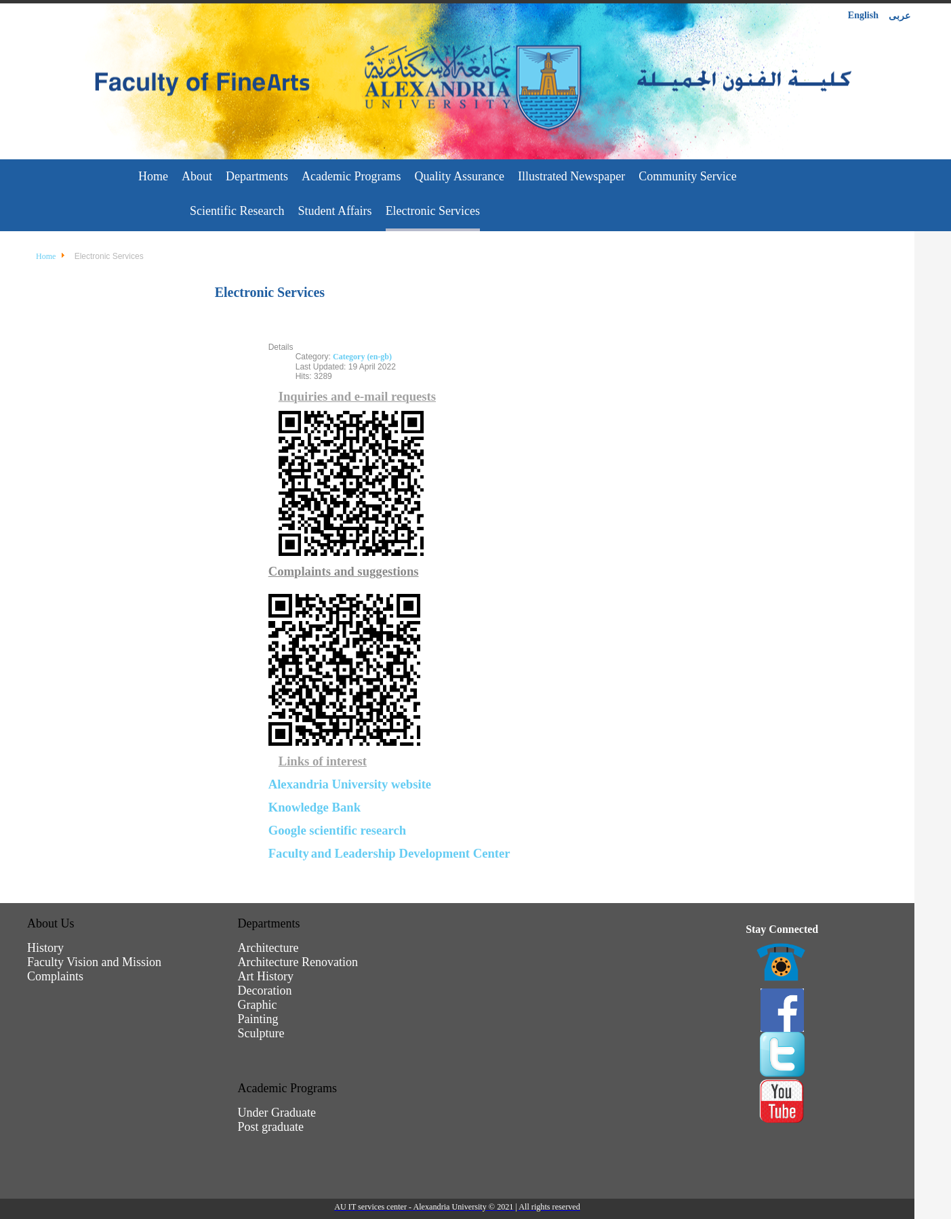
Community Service (687, 176)
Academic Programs (351, 176)
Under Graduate (277, 1112)
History (45, 948)
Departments (257, 176)
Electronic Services (433, 211)
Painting (258, 1019)
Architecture (268, 948)
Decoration (265, 990)
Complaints (55, 976)
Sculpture (261, 1033)
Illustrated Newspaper (571, 176)
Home (153, 176)
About (197, 176)
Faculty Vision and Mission (94, 962)
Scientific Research (237, 211)
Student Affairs (334, 211)
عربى (899, 16)
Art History (266, 976)
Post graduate (271, 1127)
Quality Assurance (459, 176)
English (863, 15)
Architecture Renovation (298, 962)
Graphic (257, 1005)
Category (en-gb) (362, 356)
